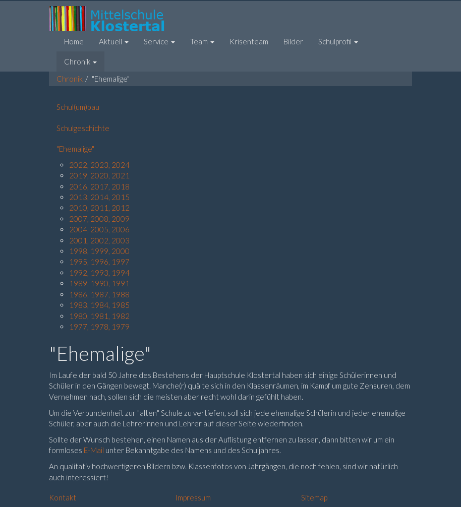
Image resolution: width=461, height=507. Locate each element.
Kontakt (62, 497)
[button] (113, 41)
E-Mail (94, 450)
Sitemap (314, 497)
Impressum (193, 497)
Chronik (69, 78)
